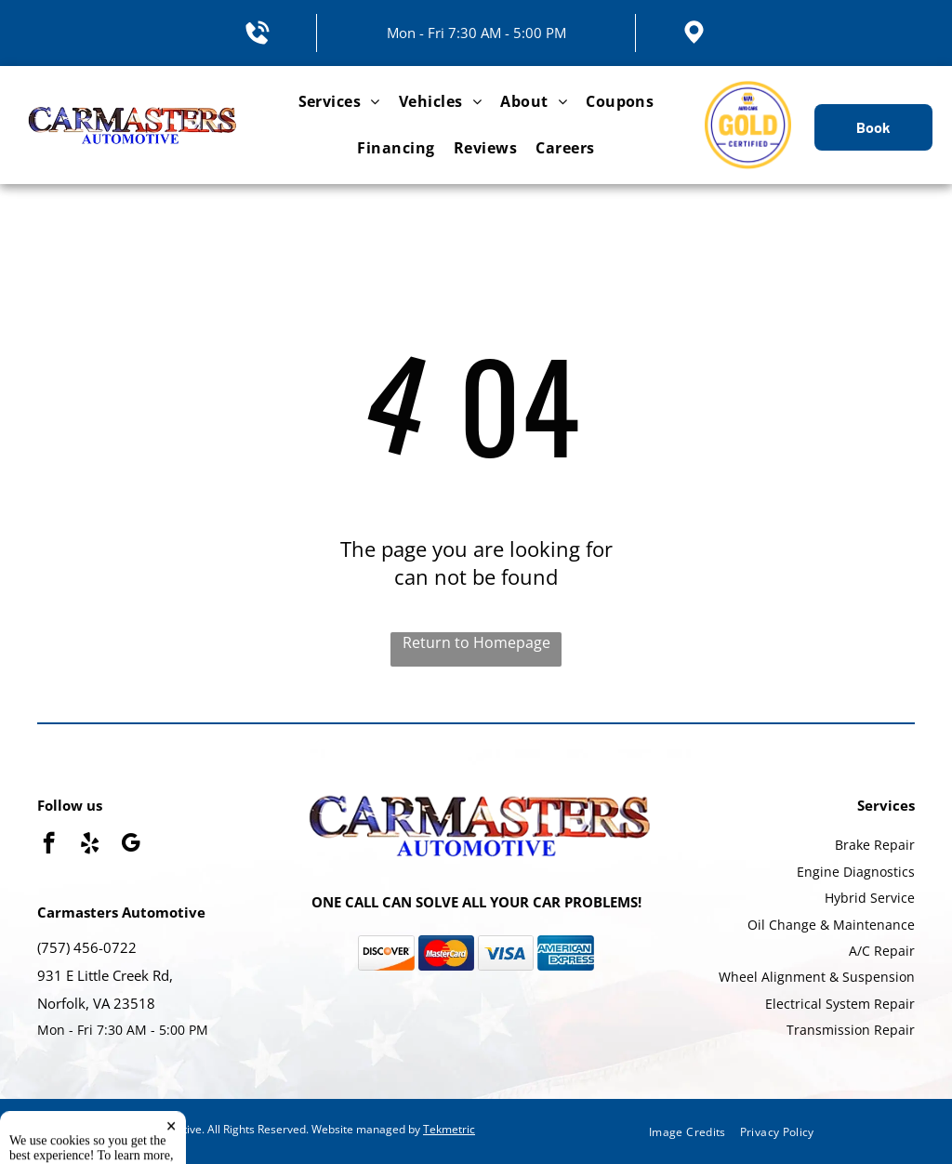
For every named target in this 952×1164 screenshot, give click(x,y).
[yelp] (89, 845)
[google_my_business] (130, 845)
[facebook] (49, 845)
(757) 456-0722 (87, 947)
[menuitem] (339, 101)
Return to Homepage (476, 642)
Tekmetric (449, 1129)
